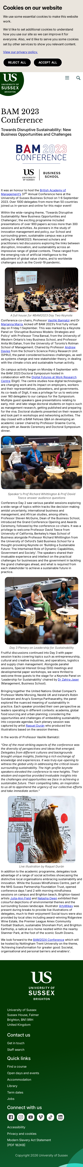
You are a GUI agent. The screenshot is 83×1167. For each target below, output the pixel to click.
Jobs (10, 1099)
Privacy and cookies (21, 1134)
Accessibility (16, 1127)
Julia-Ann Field (20, 898)
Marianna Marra (12, 324)
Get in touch (15, 1043)
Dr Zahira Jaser (68, 679)
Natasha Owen (47, 898)
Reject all (17, 62)
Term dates (15, 1092)
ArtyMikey (66, 906)
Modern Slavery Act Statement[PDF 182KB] (29, 1142)
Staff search (15, 1049)
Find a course (17, 1066)
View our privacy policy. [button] (20, 52)
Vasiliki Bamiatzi (59, 320)
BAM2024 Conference (48, 940)
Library (12, 1086)
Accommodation (19, 1079)
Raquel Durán (35, 725)
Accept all (48, 62)
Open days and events (23, 1073)
